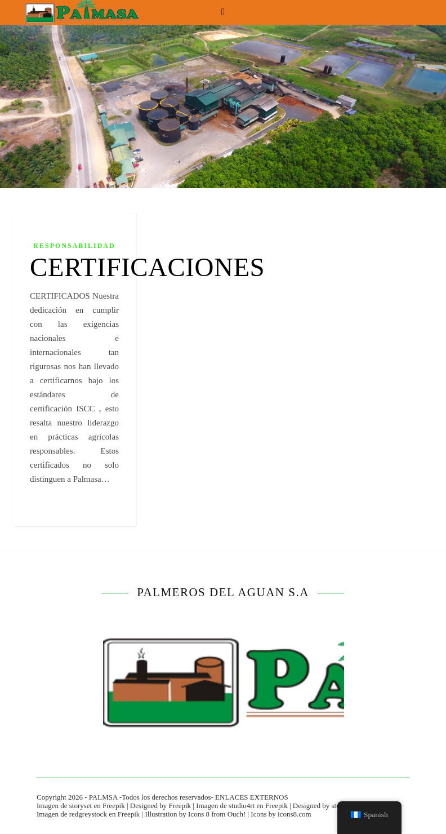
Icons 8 (198, 814)
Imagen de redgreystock (72, 814)
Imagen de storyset (64, 805)
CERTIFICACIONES (147, 267)
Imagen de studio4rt (225, 805)
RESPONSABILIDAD (74, 246)
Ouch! (237, 814)
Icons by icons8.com (281, 814)
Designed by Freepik (160, 805)
